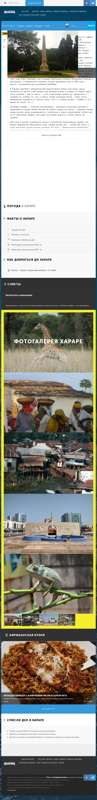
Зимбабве (38, 26)
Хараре (47, 26)
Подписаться (34, 3)
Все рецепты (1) (48, 709)
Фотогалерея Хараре (48, 341)
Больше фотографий (85, 593)
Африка (29, 26)
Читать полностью (52, 135)
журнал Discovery (9, 765)
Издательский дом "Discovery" (9, 14)
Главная (20, 26)
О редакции (11, 790)
